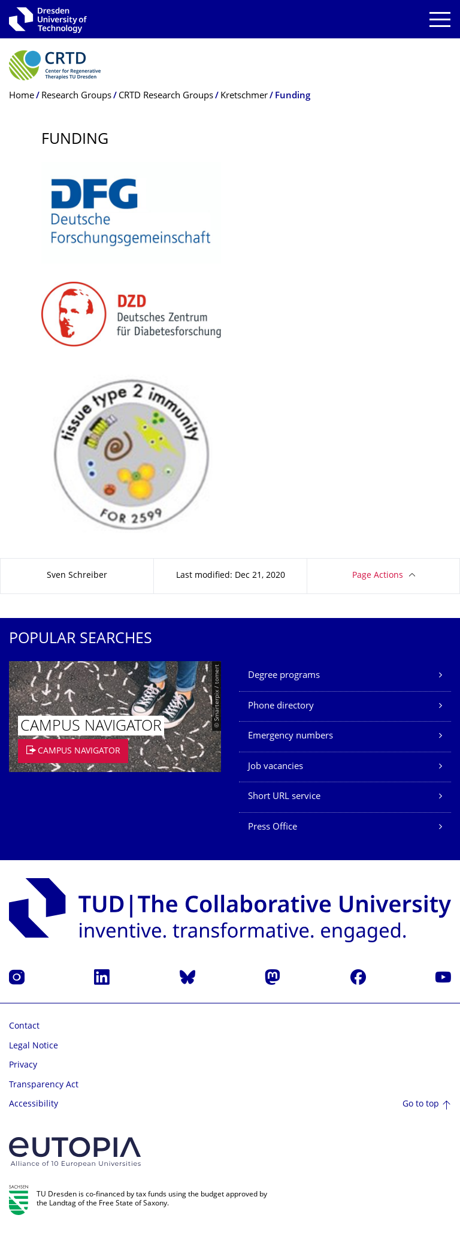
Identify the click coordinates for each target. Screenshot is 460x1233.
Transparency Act (43, 1085)
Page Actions (377, 576)
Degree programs (284, 675)
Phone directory (281, 706)
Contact (24, 1026)
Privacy (23, 1065)
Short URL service (284, 796)
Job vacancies (275, 766)
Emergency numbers (290, 736)
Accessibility (33, 1104)
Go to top (420, 1104)
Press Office (272, 827)
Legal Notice (33, 1046)
